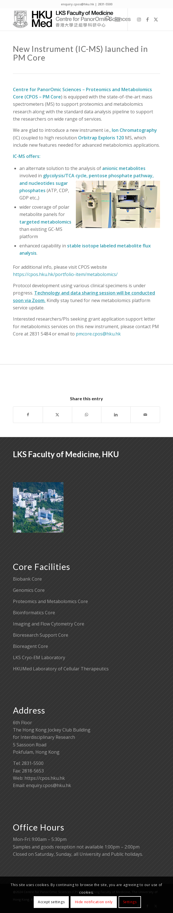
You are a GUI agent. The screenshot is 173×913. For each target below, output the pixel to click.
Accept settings (51, 902)
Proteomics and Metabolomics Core (50, 601)
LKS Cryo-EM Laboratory (39, 657)
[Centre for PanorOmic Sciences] (72, 19)
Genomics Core (29, 590)
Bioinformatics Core (34, 613)
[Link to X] (156, 19)
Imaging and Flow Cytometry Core (48, 624)
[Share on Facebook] (27, 414)
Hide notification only (94, 902)
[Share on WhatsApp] (86, 414)
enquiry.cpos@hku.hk (48, 785)
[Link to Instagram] (139, 19)
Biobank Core (27, 579)
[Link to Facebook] (147, 19)
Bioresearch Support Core (40, 635)
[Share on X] (57, 414)
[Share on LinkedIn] (115, 414)
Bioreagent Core (30, 646)
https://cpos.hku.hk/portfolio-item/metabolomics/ (65, 274)
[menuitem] (105, 19)
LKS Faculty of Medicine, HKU (66, 454)
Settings (130, 902)
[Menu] (117, 19)
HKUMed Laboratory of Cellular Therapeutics (61, 669)
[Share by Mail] (145, 414)
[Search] (105, 19)
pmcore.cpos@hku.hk (98, 334)
